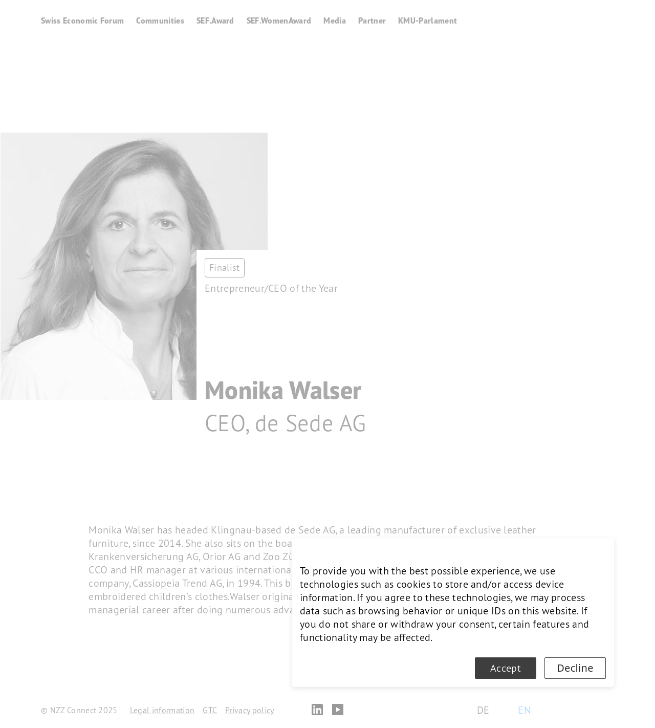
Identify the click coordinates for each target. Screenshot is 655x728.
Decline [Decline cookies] (575, 668)
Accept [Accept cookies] (505, 668)
